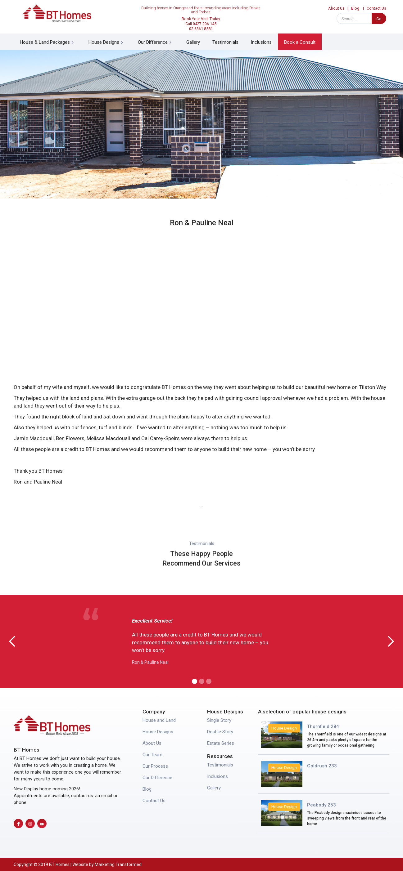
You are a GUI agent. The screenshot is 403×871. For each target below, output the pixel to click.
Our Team (152, 754)
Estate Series (220, 743)
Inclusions (261, 42)
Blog (355, 8)
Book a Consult (299, 42)
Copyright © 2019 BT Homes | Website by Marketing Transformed (78, 864)
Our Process (155, 766)
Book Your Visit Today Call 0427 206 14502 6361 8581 (201, 23)
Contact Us (376, 8)
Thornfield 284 (323, 726)
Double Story (220, 732)
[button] (48, 42)
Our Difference (157, 777)
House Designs (158, 732)
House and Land (159, 720)
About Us (336, 8)
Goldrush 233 (322, 766)
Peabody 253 (321, 805)
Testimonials (225, 42)
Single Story (219, 720)
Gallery (193, 42)
